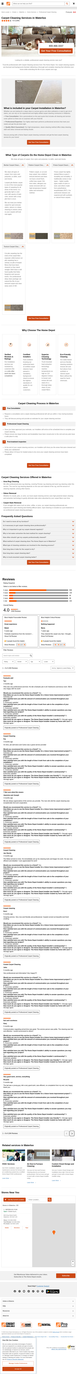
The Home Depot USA (41, 1336)
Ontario (14, 12)
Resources (6, 1311)
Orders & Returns (8, 1301)
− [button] (73, 1264)
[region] (18, 1355)
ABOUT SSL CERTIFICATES (58, 1349)
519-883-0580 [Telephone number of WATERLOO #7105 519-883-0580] (12, 1220)
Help (4, 1306)
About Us (6, 1315)
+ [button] (73, 1261)
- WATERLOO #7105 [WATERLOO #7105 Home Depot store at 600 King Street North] (10, 1209)
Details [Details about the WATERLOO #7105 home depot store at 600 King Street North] (7, 1227)
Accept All (18, 1369)
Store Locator (5, 12)
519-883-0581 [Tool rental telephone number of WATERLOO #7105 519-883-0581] (16, 1222)
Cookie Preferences (28, 1336)
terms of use (56, 1332)
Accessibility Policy (53, 1336)
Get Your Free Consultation (56, 50)
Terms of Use (5, 1336)
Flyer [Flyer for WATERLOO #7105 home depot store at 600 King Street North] (26, 1227)
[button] (2, 4)
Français (69, 12)
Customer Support (43, 1286)
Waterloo (22, 12)
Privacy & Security (16, 1336)
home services (31, 12)
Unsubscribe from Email (67, 1336)
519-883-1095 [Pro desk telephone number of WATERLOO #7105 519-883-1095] (14, 1223)
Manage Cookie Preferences (18, 1363)
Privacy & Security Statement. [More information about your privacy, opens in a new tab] (15, 1359)
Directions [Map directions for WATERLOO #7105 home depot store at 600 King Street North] (17, 1227)
